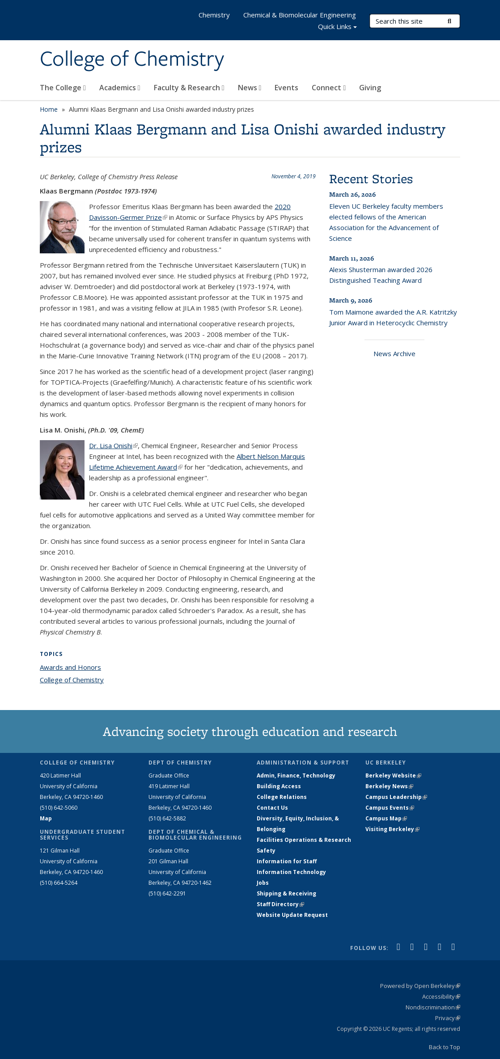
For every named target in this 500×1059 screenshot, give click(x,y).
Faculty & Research (189, 87)
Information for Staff (287, 861)
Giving (370, 87)
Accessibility (441, 996)
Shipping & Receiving (286, 893)
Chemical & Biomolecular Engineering (299, 14)
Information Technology (291, 872)
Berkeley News (389, 786)
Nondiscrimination (433, 1007)
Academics (119, 87)
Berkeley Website (393, 775)
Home (49, 109)
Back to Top (444, 1047)
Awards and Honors (70, 667)
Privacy (447, 1018)
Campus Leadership (396, 797)
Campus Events (389, 807)
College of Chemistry (132, 59)
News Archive (394, 353)
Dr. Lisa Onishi (113, 445)
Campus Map (386, 818)
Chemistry (214, 14)
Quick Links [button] (337, 27)
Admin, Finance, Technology (296, 775)
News (250, 87)
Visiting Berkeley (392, 829)
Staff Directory (280, 904)
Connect (329, 87)
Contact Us (272, 807)
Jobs (263, 883)
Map (46, 818)
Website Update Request (292, 915)
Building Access (279, 786)
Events (286, 87)
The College (63, 87)
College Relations (282, 797)
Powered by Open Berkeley (420, 986)
